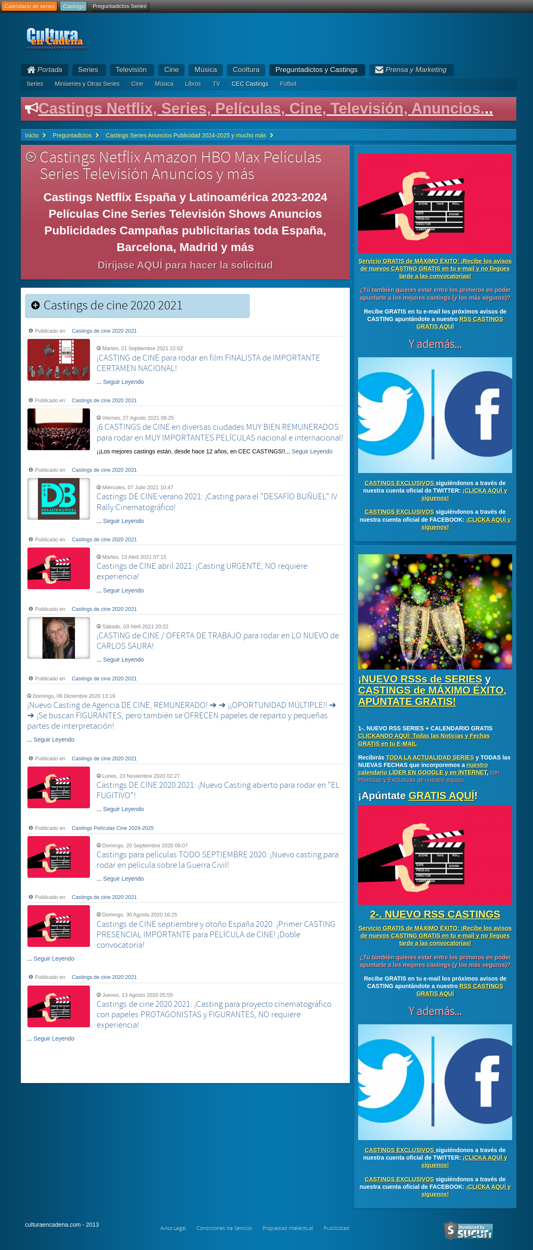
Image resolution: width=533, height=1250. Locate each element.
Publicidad (336, 1228)
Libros (193, 83)
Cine (171, 70)
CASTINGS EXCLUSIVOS (399, 483)
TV (216, 83)
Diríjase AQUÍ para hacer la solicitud (185, 265)
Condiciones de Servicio (224, 1228)
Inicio (32, 135)
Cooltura (246, 70)
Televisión (131, 70)
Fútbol (288, 83)
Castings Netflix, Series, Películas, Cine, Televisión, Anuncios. (261, 108)
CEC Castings (250, 83)
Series (88, 70)
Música (205, 70)
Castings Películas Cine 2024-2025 (113, 828)
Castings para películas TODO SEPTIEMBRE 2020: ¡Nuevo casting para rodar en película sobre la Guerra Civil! (218, 860)
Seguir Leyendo (123, 381)
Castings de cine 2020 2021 (104, 331)
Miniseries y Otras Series (87, 83)
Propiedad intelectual (287, 1228)
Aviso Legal (173, 1228)
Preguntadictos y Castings (316, 70)
